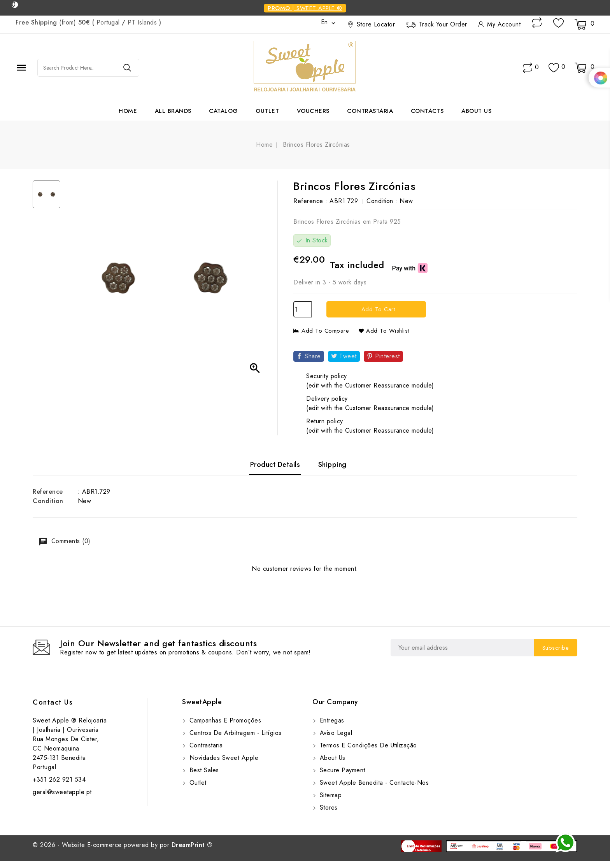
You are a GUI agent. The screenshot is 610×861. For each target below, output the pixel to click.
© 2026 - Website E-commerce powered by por (123, 844)
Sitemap (329, 795)
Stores (327, 807)
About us (476, 111)
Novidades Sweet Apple (222, 757)
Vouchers (313, 111)
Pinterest (387, 356)
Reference (48, 491)
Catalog (223, 111)
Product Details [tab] (275, 464)
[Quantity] (302, 309)
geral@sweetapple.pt (62, 791)
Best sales (203, 770)
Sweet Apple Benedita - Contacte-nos (373, 782)
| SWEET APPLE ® (305, 8)
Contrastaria (370, 111)
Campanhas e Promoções (224, 720)
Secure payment (341, 770)
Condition (48, 500)
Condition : (382, 200)
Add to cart (377, 309)
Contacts (427, 111)
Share (313, 356)
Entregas (330, 720)
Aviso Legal (334, 732)
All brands (173, 111)
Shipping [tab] (332, 464)
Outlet (267, 111)
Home (128, 111)
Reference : (310, 200)
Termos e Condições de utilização (367, 745)
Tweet (348, 356)
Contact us (53, 702)
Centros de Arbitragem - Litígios (234, 732)
